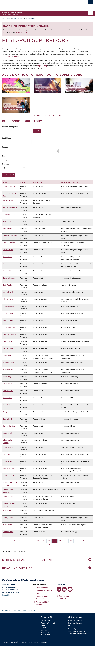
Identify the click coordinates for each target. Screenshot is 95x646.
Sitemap (17, 610)
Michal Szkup (8, 447)
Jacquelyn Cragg (9, 214)
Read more (21, 32)
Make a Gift (45, 632)
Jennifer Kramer (9, 278)
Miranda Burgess (9, 186)
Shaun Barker (8, 229)
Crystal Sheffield (9, 426)
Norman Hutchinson (10, 271)
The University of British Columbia (40, 4)
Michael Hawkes (9, 306)
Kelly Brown (7, 384)
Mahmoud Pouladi (9, 362)
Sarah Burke (7, 257)
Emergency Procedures (9, 642)
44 (77, 541)
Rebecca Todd (8, 320)
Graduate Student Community (42, 597)
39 (50, 541)
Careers (44, 630)
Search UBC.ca (46, 635)
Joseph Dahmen (9, 243)
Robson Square (73, 629)
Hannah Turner (8, 221)
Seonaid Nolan (8, 348)
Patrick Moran (8, 405)
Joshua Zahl (7, 398)
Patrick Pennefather (10, 207)
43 (72, 541)
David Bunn (7, 355)
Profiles (23, 610)
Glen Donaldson (9, 496)
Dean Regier (7, 341)
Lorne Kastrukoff (9, 327)
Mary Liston (7, 511)
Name (6, 182)
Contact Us (6, 595)
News (43, 625)
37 (38, 541)
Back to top (7, 610)
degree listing (42, 66)
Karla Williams (8, 200)
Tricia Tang (7, 377)
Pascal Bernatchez (10, 468)
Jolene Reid (7, 419)
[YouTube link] (70, 589)
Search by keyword (10, 127)
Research (31, 610)
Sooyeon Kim (8, 412)
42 (66, 541)
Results (5, 164)
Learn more (13, 57)
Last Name (6, 138)
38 (44, 541)
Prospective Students (18, 18)
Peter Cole (7, 454)
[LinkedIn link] (64, 589)
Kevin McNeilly (8, 250)
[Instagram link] (59, 589)
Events (43, 628)
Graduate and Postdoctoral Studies (47, 580)
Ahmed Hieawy (8, 299)
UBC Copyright (33, 642)
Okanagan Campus (75, 623)
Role (4, 156)
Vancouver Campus (75, 620)
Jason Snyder (8, 433)
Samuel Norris (8, 292)
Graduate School (6, 18)
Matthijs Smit (7, 461)
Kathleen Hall (8, 391)
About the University (48, 623)
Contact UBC (46, 620)
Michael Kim (7, 525)
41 (61, 541)
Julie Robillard (8, 285)
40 (55, 541)
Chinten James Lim (10, 334)
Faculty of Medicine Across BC (79, 634)
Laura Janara (8, 313)
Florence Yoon (8, 264)
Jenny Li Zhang (8, 475)
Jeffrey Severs (8, 518)
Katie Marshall (8, 532)
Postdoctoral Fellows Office (44, 592)
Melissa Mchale (8, 370)
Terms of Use (23, 642)
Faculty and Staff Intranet (42, 603)
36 (33, 541)
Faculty (37, 182)
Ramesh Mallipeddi (10, 236)
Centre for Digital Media (76, 631)
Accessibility (44, 642)
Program (6, 147)
